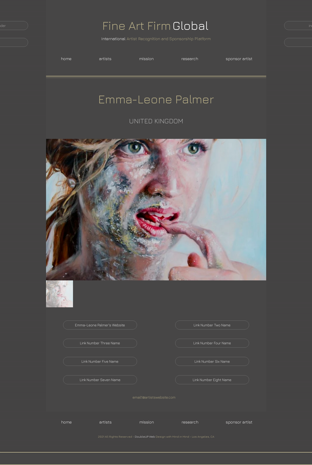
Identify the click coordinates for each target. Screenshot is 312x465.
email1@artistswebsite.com (154, 397)
